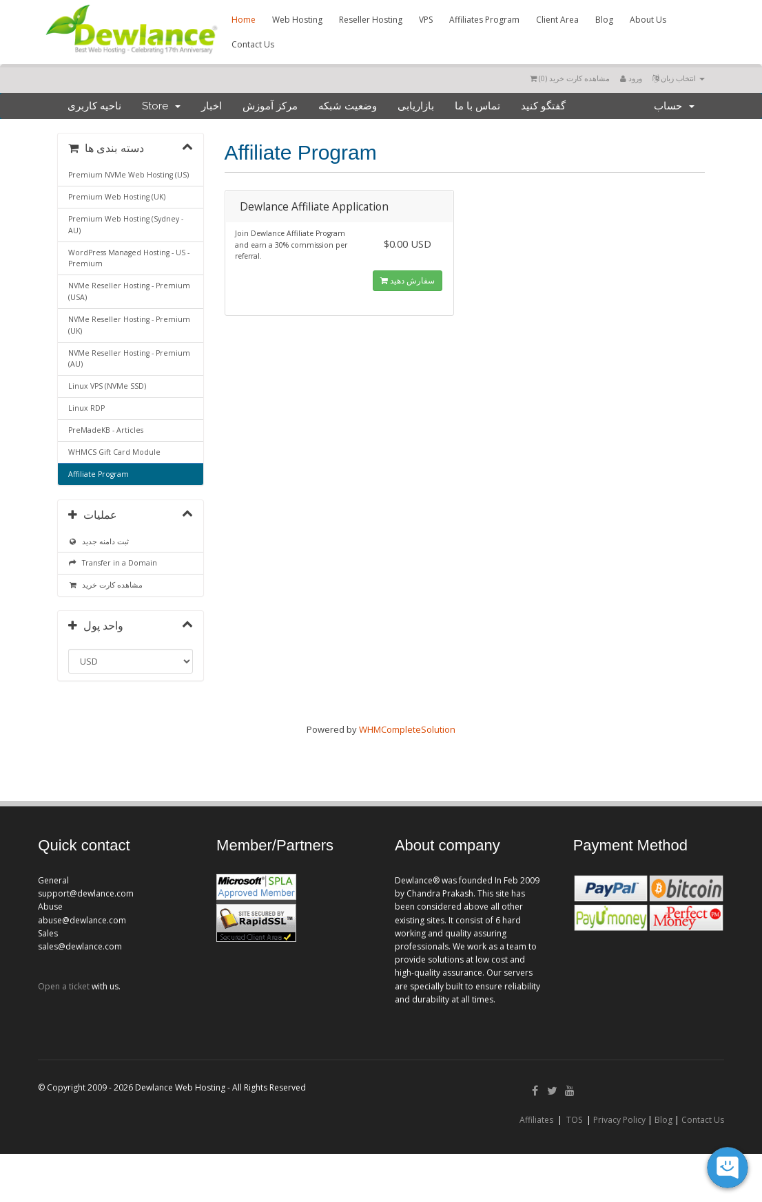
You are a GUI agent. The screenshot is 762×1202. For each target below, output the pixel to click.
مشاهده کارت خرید (105, 585)
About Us (648, 19)
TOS (574, 1120)
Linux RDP (86, 408)
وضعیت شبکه (347, 106)
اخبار (211, 106)
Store (161, 106)
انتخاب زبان (678, 78)
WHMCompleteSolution (407, 729)
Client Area (557, 19)
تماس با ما (477, 106)
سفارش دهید (407, 280)
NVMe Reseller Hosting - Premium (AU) (129, 358)
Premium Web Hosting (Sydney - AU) (125, 224)
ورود (631, 78)
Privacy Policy (619, 1120)
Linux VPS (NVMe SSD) (107, 386)
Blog (604, 19)
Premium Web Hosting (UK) (116, 197)
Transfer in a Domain (112, 563)
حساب (674, 106)
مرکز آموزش (270, 106)
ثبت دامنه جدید (98, 541)
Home (243, 19)
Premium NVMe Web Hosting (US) (128, 175)
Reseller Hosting (370, 19)
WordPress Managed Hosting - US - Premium (128, 258)
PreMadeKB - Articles (105, 430)
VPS (426, 19)
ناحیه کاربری (94, 106)
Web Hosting (297, 19)
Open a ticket (64, 986)
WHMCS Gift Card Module (114, 452)
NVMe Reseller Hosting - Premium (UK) (129, 325)
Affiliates (536, 1120)
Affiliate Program (98, 474)
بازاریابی (416, 106)
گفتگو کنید (543, 106)
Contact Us (252, 44)
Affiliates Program (484, 19)
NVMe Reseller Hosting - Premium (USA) (129, 291)
